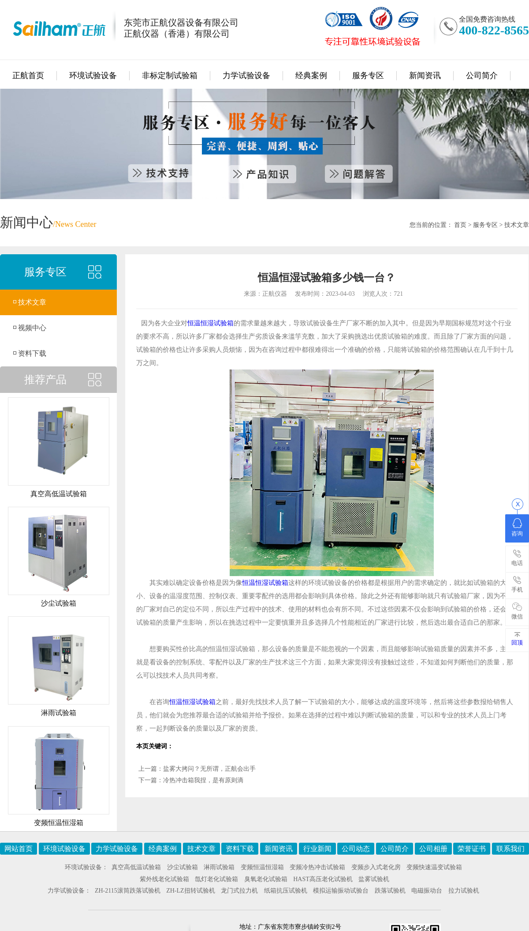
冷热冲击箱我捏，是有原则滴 (203, 780)
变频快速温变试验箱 (434, 867)
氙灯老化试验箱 (216, 879)
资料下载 (32, 353)
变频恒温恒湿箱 (262, 867)
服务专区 (368, 75)
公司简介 (482, 75)
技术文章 (516, 225)
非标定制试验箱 (169, 75)
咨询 (517, 527)
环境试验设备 (93, 75)
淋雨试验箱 (219, 867)
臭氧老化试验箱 (265, 879)
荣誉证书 (472, 848)
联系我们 (510, 848)
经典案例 (311, 75)
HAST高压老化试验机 (323, 879)
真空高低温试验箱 (136, 867)
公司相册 (433, 848)
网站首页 (18, 848)
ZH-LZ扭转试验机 (190, 890)
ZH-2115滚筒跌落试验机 (127, 890)
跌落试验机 (390, 890)
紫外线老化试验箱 (164, 879)
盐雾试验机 (373, 879)
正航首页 (28, 75)
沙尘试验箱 (182, 867)
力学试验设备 (246, 75)
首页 (460, 225)
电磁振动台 (426, 890)
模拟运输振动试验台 (341, 890)
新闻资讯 (425, 75)
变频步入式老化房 (376, 867)
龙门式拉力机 (239, 890)
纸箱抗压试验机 (285, 890)
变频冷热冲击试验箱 (317, 867)
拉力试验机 (463, 890)
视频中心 (32, 328)
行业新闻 (317, 848)
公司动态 (356, 848)
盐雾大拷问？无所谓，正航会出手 (209, 768)
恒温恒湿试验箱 (210, 323)
